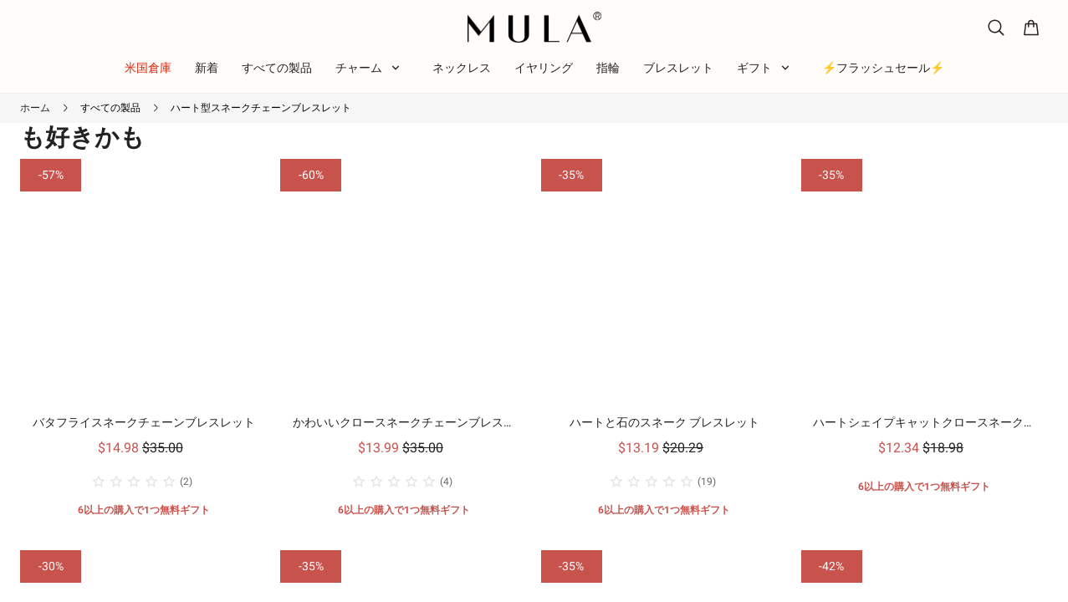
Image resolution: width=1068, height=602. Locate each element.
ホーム (35, 108)
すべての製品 (110, 108)
